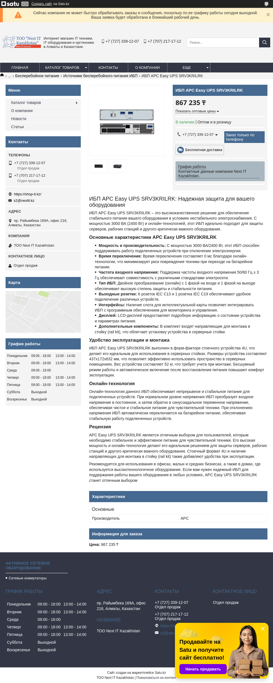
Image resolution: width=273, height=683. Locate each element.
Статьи (17, 127)
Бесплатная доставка (203, 150)
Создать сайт (41, 4)
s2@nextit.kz (24, 200)
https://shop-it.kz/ (27, 194)
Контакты (108, 67)
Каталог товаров (62, 67)
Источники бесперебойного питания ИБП (100, 76)
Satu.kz (160, 673)
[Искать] (264, 42)
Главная (19, 67)
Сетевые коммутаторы (28, 578)
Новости (18, 118)
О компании (147, 67)
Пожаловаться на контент (156, 678)
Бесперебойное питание (37, 76)
